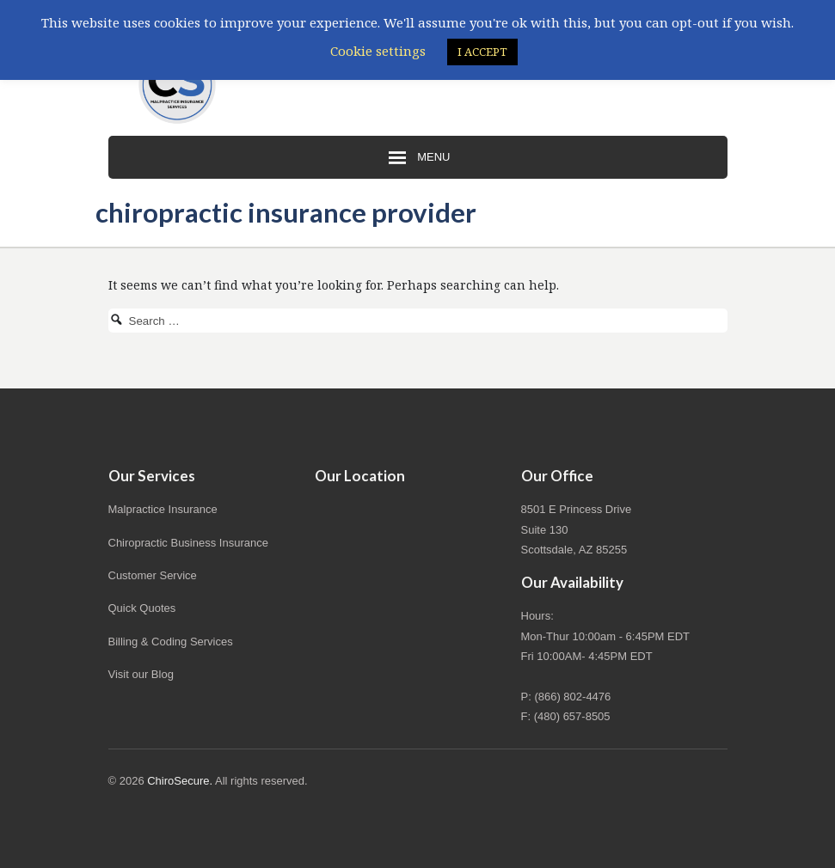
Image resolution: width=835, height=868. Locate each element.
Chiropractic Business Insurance (188, 542)
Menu (418, 158)
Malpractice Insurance (163, 509)
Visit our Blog (141, 674)
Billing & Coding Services (170, 641)
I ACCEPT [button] (482, 51)
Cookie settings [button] (378, 50)
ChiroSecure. (179, 780)
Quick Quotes (142, 608)
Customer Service (152, 575)
